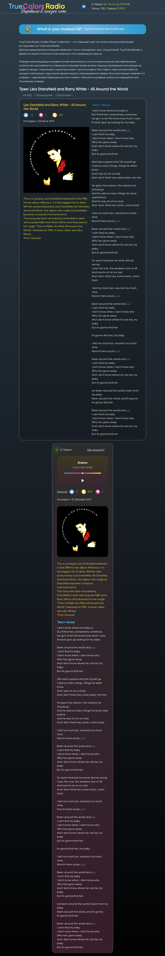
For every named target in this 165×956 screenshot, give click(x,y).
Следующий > (64, 95)
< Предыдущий (43, 95)
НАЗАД (27, 95)
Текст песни (66, 622)
